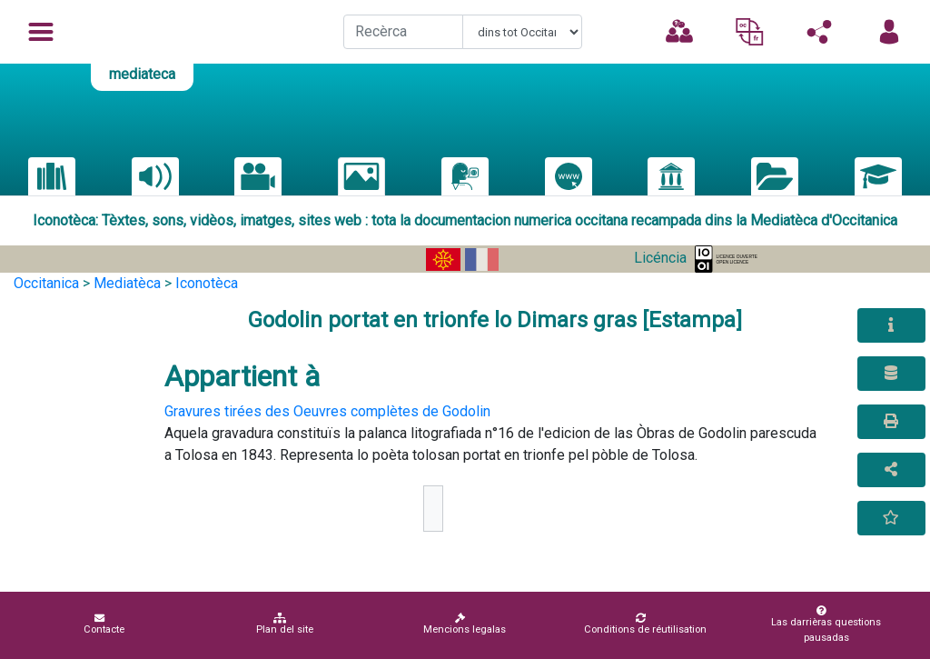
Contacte (104, 624)
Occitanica (46, 283)
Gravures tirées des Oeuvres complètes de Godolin (327, 411)
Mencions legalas (464, 624)
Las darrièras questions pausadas (823, 624)
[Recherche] (403, 32)
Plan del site (284, 624)
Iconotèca (206, 283)
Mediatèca (127, 283)
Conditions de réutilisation (645, 624)
